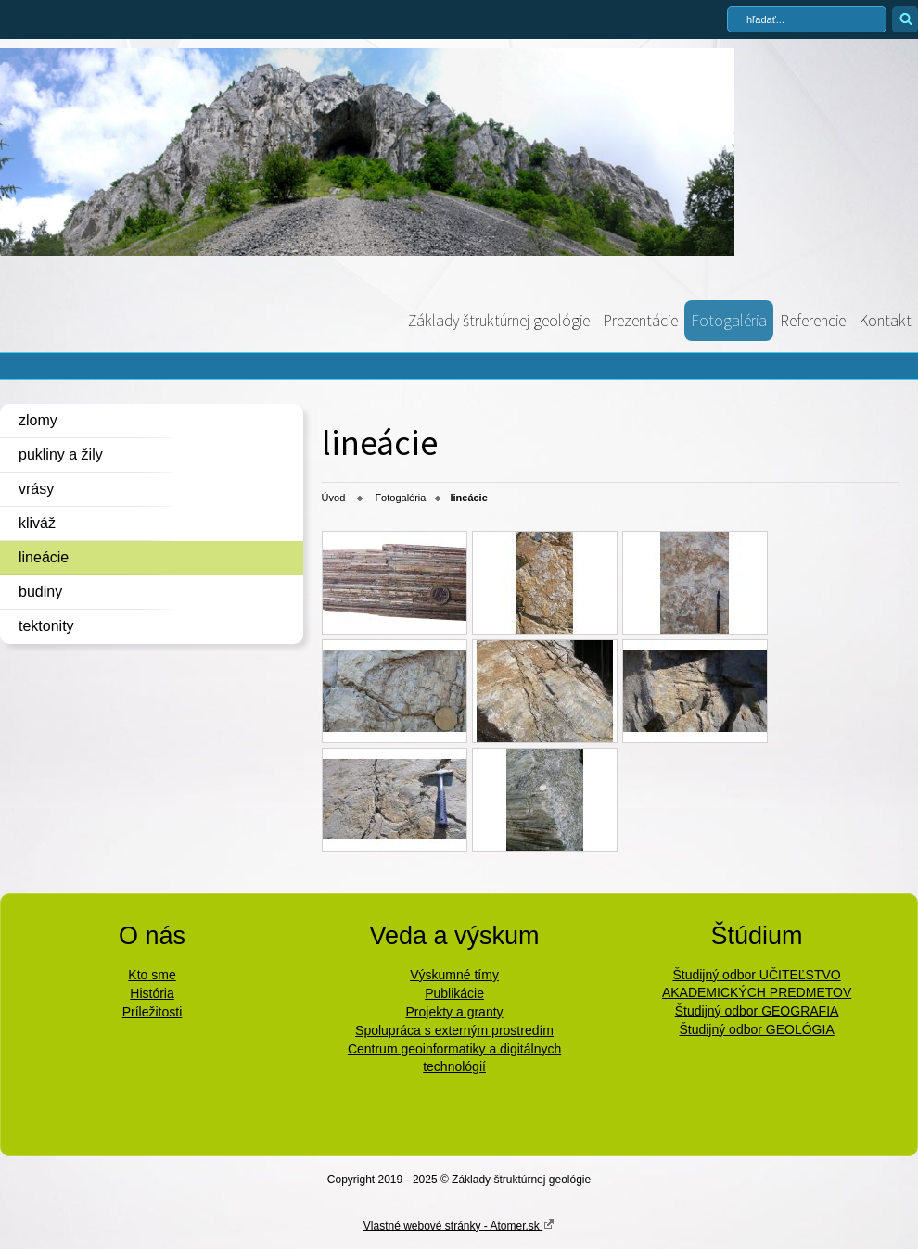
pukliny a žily (61, 454)
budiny (40, 591)
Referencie (813, 320)
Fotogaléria (729, 320)
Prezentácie (640, 320)
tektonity (46, 626)
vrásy (36, 489)
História (151, 993)
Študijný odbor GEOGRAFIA (757, 1010)
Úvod (334, 497)
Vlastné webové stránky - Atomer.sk (459, 1224)
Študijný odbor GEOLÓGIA (756, 1029)
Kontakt (885, 320)
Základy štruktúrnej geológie (499, 320)
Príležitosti (152, 1011)
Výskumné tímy (454, 974)
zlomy (38, 420)
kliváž (37, 523)
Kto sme (151, 974)
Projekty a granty (455, 1011)
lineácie (44, 557)
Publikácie (454, 993)
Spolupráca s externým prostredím (454, 1030)
